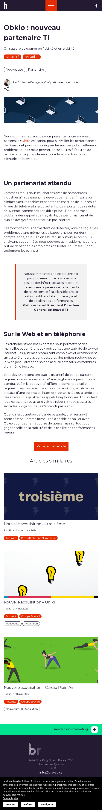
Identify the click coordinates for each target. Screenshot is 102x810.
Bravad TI (32, 57)
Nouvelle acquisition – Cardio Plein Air (39, 687)
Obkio (26, 141)
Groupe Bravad (30, 616)
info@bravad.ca (51, 772)
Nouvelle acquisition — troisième (34, 524)
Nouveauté (14, 69)
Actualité (12, 57)
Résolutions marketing (76, 729)
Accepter (11, 804)
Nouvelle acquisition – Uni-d (29, 602)
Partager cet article (51, 446)
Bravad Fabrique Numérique (38, 538)
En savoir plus (10, 798)
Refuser (28, 804)
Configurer (47, 804)
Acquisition (31, 623)
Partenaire (36, 69)
